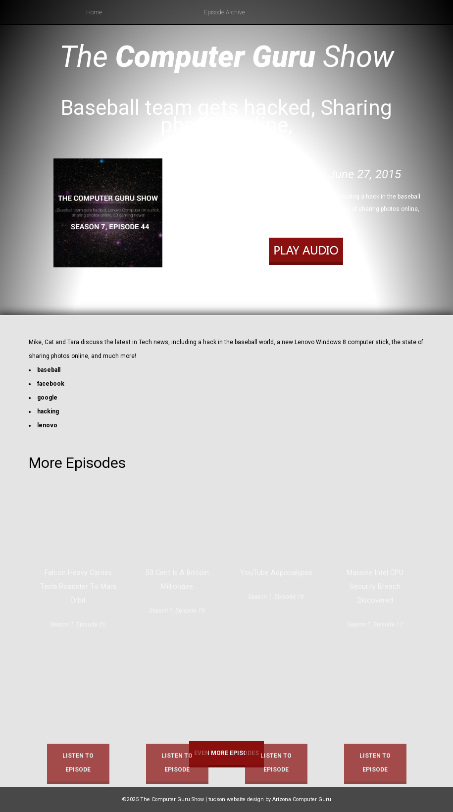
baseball (48, 369)
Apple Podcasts (313, 288)
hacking (48, 411)
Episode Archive (224, 12)
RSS (344, 288)
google (47, 397)
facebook (50, 383)
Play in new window (302, 275)
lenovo (47, 425)
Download (347, 275)
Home (94, 12)
